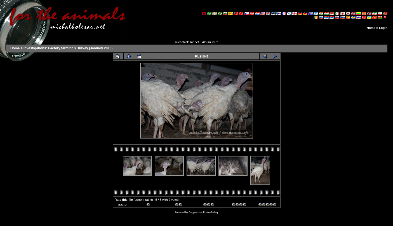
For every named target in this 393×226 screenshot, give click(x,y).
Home (371, 27)
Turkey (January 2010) (94, 48)
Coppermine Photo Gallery (203, 212)
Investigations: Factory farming (48, 48)
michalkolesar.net (187, 42)
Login (383, 27)
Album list (208, 42)
